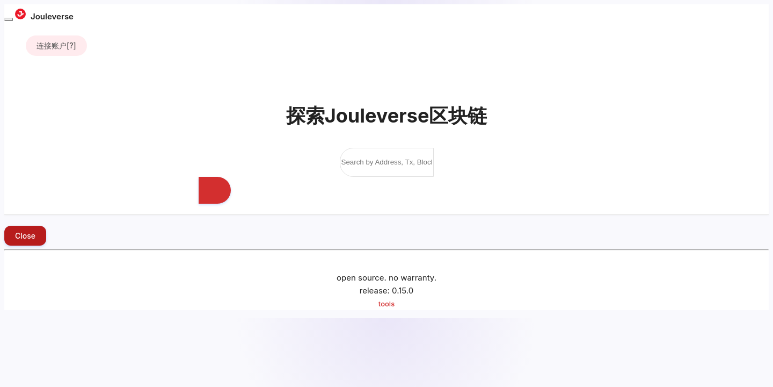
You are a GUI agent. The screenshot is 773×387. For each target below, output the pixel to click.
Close (25, 235)
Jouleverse (44, 16)
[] (56, 46)
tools (386, 303)
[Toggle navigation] (8, 19)
